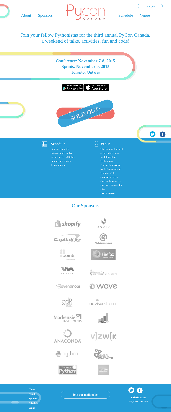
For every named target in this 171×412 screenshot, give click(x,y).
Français (150, 6)
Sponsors (45, 15)
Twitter (152, 134)
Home (32, 389)
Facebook (162, 134)
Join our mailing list (85, 394)
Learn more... (58, 165)
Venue (145, 15)
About (26, 15)
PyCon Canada (85, 12)
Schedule (125, 15)
